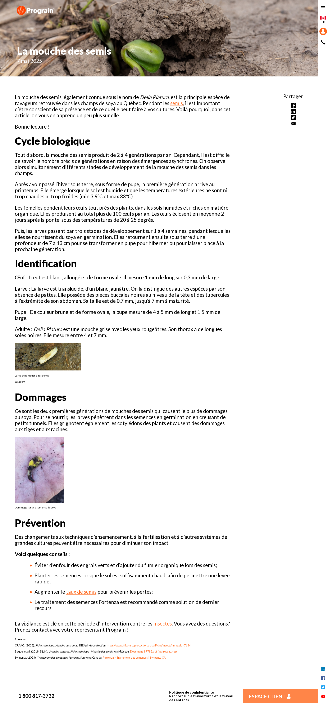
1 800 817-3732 (36, 696)
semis (176, 103)
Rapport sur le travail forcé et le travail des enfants (201, 698)
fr (323, 19)
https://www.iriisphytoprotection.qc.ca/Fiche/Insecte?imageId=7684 (149, 645)
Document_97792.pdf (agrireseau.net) (153, 651)
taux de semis (81, 592)
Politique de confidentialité (191, 692)
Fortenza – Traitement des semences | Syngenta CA (134, 657)
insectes (162, 623)
